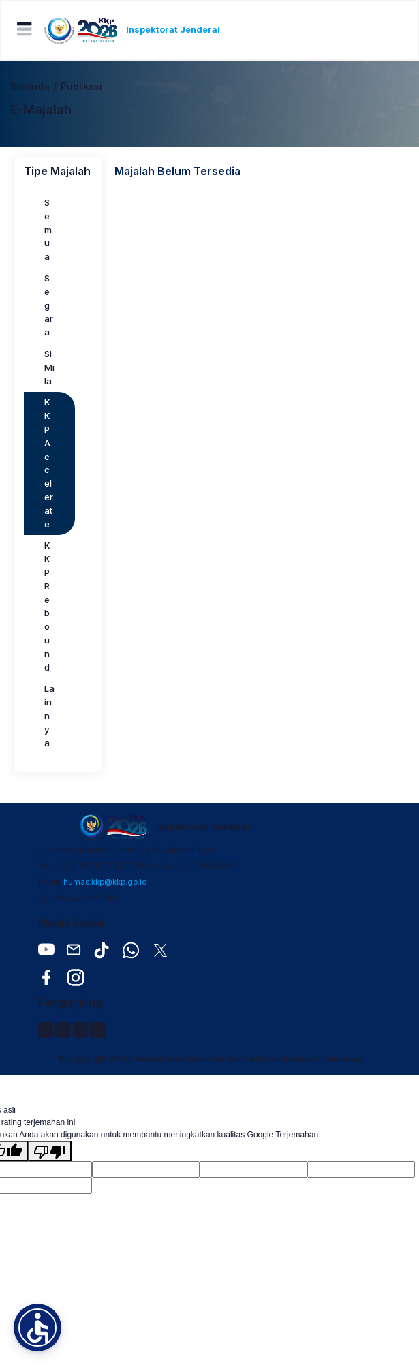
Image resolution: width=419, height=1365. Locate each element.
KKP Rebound (47, 606)
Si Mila (49, 367)
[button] (37, 1327)
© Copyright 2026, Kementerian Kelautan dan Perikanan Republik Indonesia (209, 1059)
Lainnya (49, 715)
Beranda (29, 86)
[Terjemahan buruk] (50, 1151)
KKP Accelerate (48, 463)
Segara (48, 305)
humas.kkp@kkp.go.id (105, 882)
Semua (48, 229)
